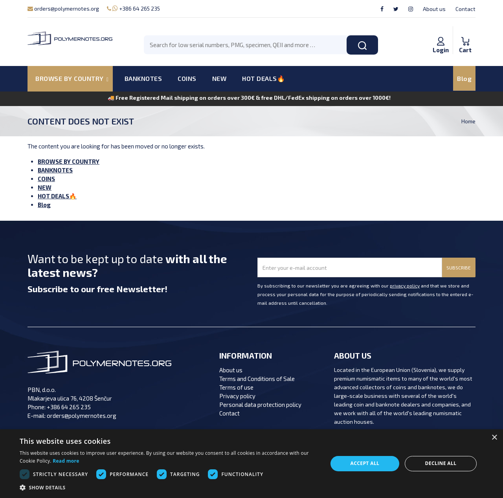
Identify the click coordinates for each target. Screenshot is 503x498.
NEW (219, 78)
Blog (464, 78)
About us (434, 8)
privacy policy (405, 285)
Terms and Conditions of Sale (257, 378)
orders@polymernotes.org (63, 8)
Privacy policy (237, 395)
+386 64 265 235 (133, 8)
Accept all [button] (365, 463)
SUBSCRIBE (458, 267)
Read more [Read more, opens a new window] (66, 461)
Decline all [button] (441, 463)
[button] (169, 487)
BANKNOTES (143, 78)
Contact (465, 8)
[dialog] (251, 463)
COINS (187, 78)
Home (468, 121)
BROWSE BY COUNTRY (68, 161)
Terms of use (236, 387)
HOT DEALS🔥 (263, 78)
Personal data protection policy (260, 404)
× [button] (494, 438)
